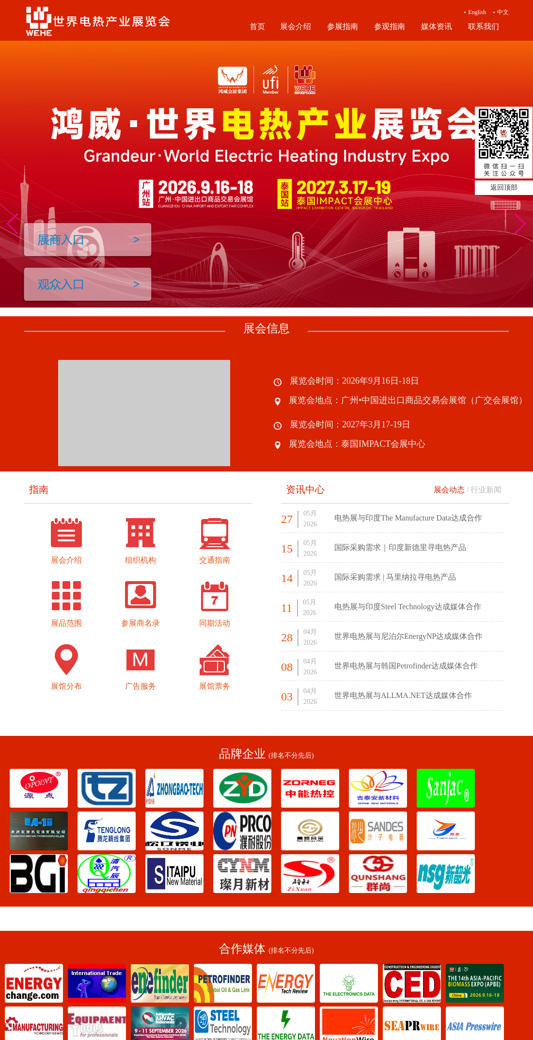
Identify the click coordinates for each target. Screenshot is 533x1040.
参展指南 (342, 26)
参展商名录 (140, 623)
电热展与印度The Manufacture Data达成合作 (408, 518)
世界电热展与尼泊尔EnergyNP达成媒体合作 (408, 636)
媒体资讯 (436, 26)
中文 (503, 12)
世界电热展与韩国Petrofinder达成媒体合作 (406, 666)
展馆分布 (66, 686)
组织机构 (140, 560)
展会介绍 (295, 26)
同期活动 (214, 623)
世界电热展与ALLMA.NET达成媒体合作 (403, 695)
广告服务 (140, 686)
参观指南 (389, 26)
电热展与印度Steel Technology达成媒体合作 (407, 606)
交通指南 (214, 560)
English (477, 12)
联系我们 (483, 26)
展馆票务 (214, 686)
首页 (257, 26)
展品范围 (66, 623)
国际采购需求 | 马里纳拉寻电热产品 (395, 577)
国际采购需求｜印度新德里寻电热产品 (400, 547)
